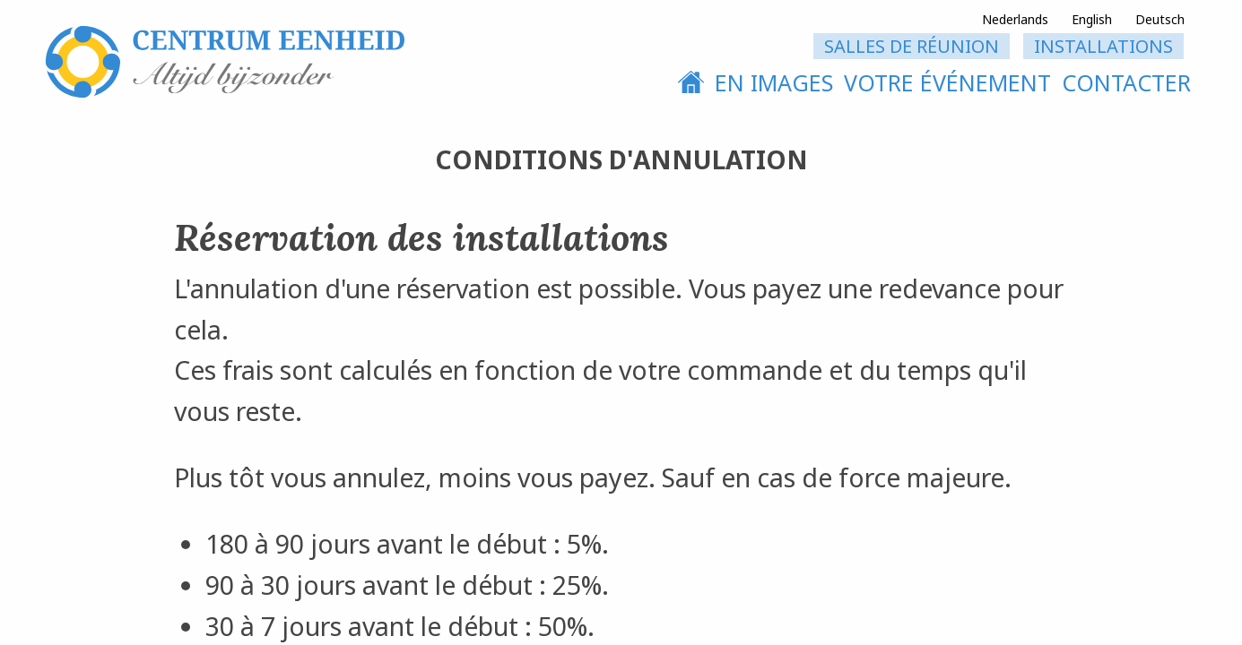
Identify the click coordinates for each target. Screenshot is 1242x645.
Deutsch (1160, 19)
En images (774, 82)
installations (1103, 46)
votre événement (947, 82)
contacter (1126, 82)
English (1092, 19)
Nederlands (1015, 19)
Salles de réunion (911, 46)
